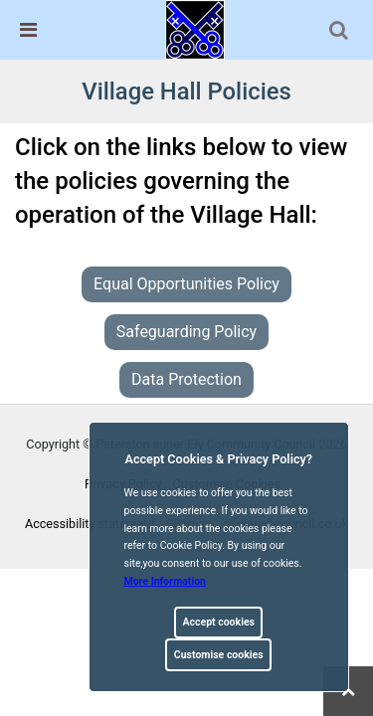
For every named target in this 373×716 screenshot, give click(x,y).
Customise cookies (219, 654)
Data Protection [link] (186, 379)
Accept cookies (218, 622)
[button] (340, 32)
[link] (195, 29)
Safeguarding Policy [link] (186, 331)
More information (165, 581)
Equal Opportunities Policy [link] (186, 283)
